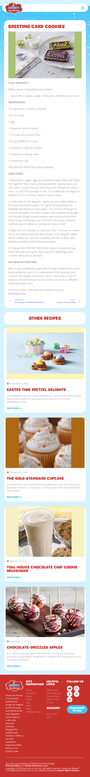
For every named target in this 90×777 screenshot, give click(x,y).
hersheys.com (17, 293)
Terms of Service (33, 765)
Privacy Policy (13, 765)
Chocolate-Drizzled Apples (35, 647)
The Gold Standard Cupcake (35, 478)
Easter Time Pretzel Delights (36, 389)
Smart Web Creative (68, 770)
